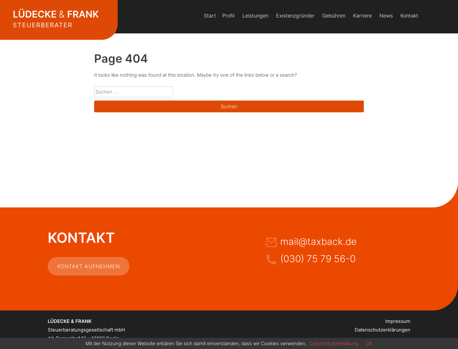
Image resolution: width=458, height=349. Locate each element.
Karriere (362, 15)
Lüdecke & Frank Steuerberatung (55, 19)
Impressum (397, 321)
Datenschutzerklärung (333, 343)
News (386, 15)
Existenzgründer (295, 15)
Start (210, 15)
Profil (228, 15)
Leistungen (255, 15)
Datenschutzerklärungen (382, 330)
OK (369, 343)
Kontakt (409, 15)
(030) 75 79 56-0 (318, 258)
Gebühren (333, 15)
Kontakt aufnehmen (88, 266)
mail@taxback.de (318, 241)
